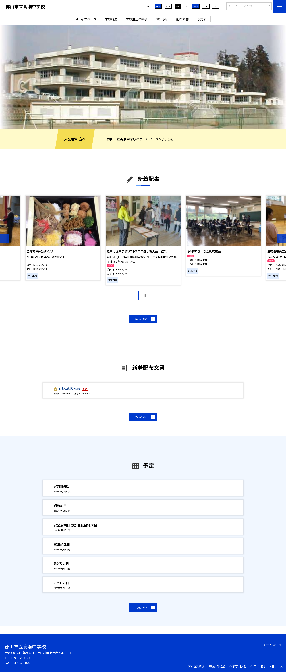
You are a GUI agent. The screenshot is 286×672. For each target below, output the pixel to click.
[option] (143, 77)
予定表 (201, 19)
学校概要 (111, 19)
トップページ (88, 19)
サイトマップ (273, 645)
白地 (168, 6)
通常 (158, 6)
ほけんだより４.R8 (69, 388)
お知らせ (162, 19)
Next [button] (281, 238)
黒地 (178, 6)
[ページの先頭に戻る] (281, 667)
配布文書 (182, 19)
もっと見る (141, 319)
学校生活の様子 (136, 19)
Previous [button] (4, 238)
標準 (196, 6)
